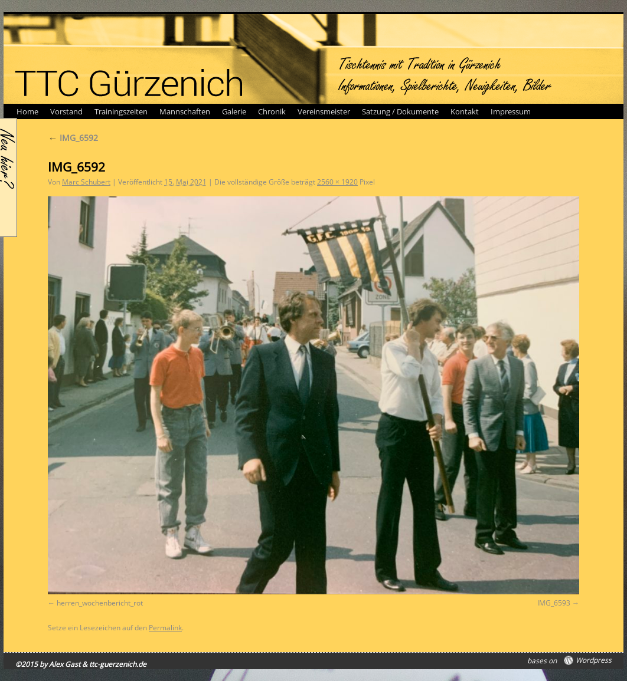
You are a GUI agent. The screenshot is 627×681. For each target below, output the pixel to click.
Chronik (272, 111)
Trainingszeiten (121, 111)
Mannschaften (184, 111)
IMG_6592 (73, 137)
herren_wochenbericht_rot (100, 603)
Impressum (511, 111)
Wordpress (594, 660)
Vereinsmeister (324, 111)
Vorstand (66, 111)
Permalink (165, 628)
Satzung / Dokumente (400, 111)
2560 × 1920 (337, 182)
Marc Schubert (86, 182)
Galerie (234, 111)
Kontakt (464, 111)
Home (27, 111)
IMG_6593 (553, 603)
